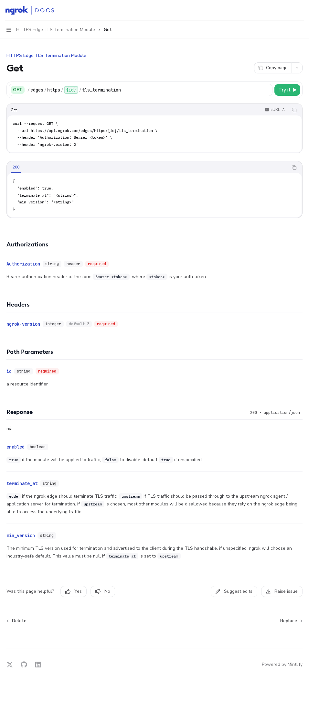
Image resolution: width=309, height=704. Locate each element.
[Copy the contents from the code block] (294, 110)
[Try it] (287, 90)
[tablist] (147, 167)
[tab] (16, 167)
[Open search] (288, 10)
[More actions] (300, 10)
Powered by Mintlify (282, 664)
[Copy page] (273, 67)
